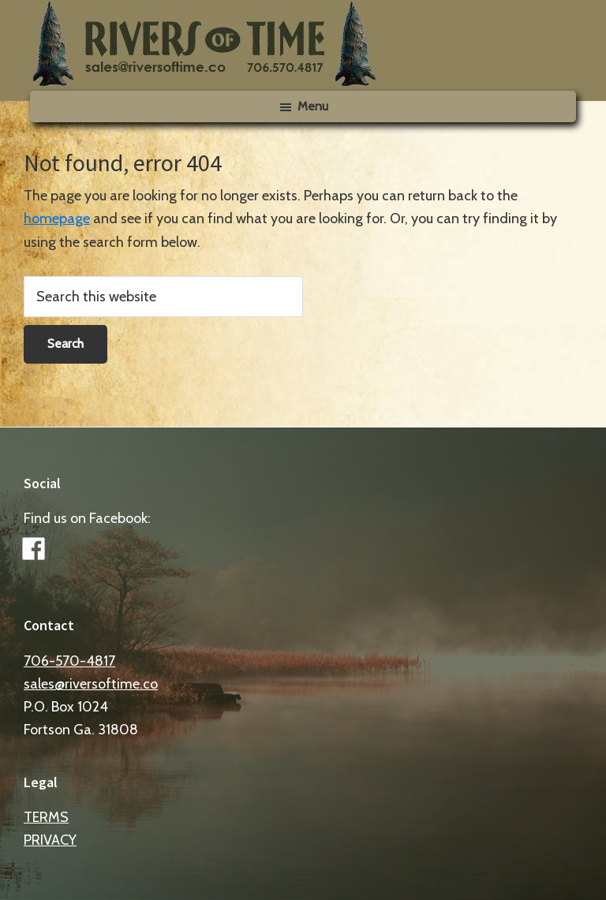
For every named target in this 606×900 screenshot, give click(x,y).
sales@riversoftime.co (91, 684)
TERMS (46, 817)
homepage (57, 218)
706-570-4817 (69, 661)
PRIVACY (50, 840)
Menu (312, 106)
